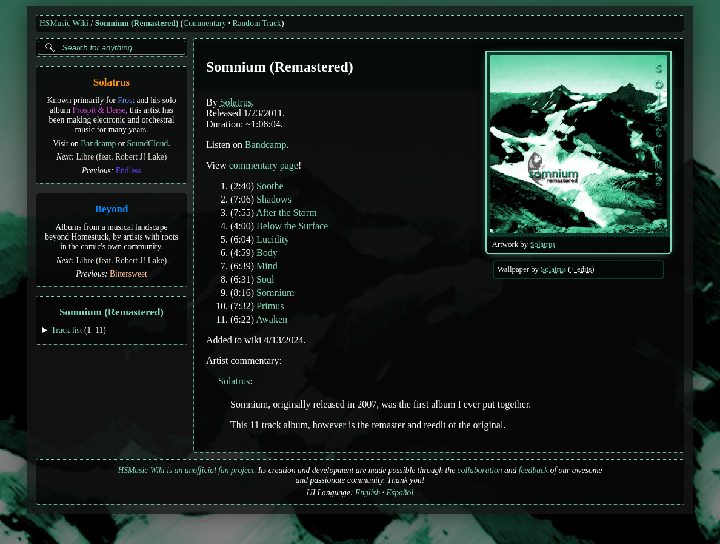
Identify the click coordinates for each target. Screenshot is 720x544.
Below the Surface (292, 226)
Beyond (111, 209)
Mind (267, 266)
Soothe (269, 186)
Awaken (271, 319)
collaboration (480, 470)
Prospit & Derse (99, 110)
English (368, 492)
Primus (270, 306)
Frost (126, 100)
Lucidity (272, 239)
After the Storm (286, 212)
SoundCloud (147, 143)
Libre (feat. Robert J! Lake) (121, 156)
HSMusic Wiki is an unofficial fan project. (187, 470)
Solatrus (111, 82)
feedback (533, 470)
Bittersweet (128, 273)
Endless (128, 170)
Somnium (275, 292)
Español (400, 492)
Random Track (256, 23)
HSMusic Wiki (63, 23)
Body (267, 252)
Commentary (204, 23)
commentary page (263, 165)
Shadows (274, 199)
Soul (265, 279)
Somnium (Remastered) (137, 23)
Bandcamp (98, 143)
